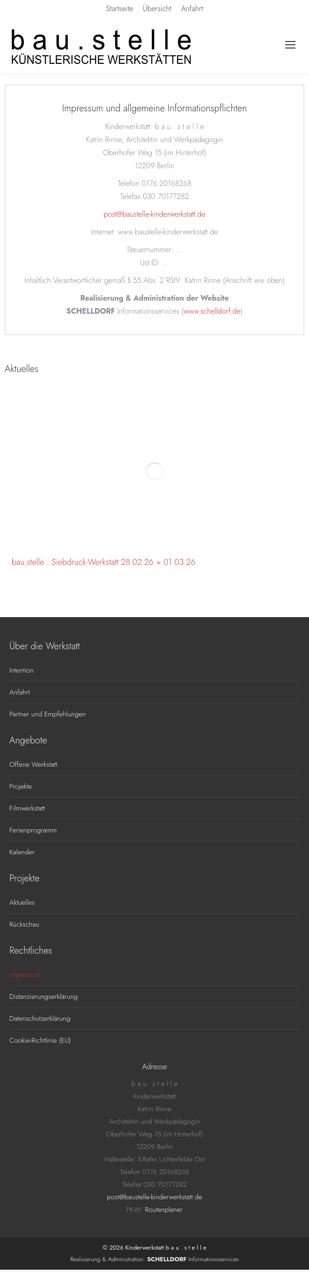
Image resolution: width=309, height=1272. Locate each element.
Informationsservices (193, 1259)
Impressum (24, 974)
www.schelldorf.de (212, 311)
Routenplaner (164, 1209)
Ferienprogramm (33, 830)
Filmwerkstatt (27, 808)
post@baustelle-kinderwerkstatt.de (154, 214)
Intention (21, 670)
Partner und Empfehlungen (47, 714)
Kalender (21, 852)
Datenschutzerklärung (39, 1018)
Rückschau (24, 924)
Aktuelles (21, 902)
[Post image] (154, 471)
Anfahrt (19, 692)
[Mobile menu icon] (290, 44)
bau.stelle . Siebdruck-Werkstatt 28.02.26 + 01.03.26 (103, 562)
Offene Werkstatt (33, 764)
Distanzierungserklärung (43, 996)
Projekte (20, 786)
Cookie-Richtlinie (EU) (40, 1040)
